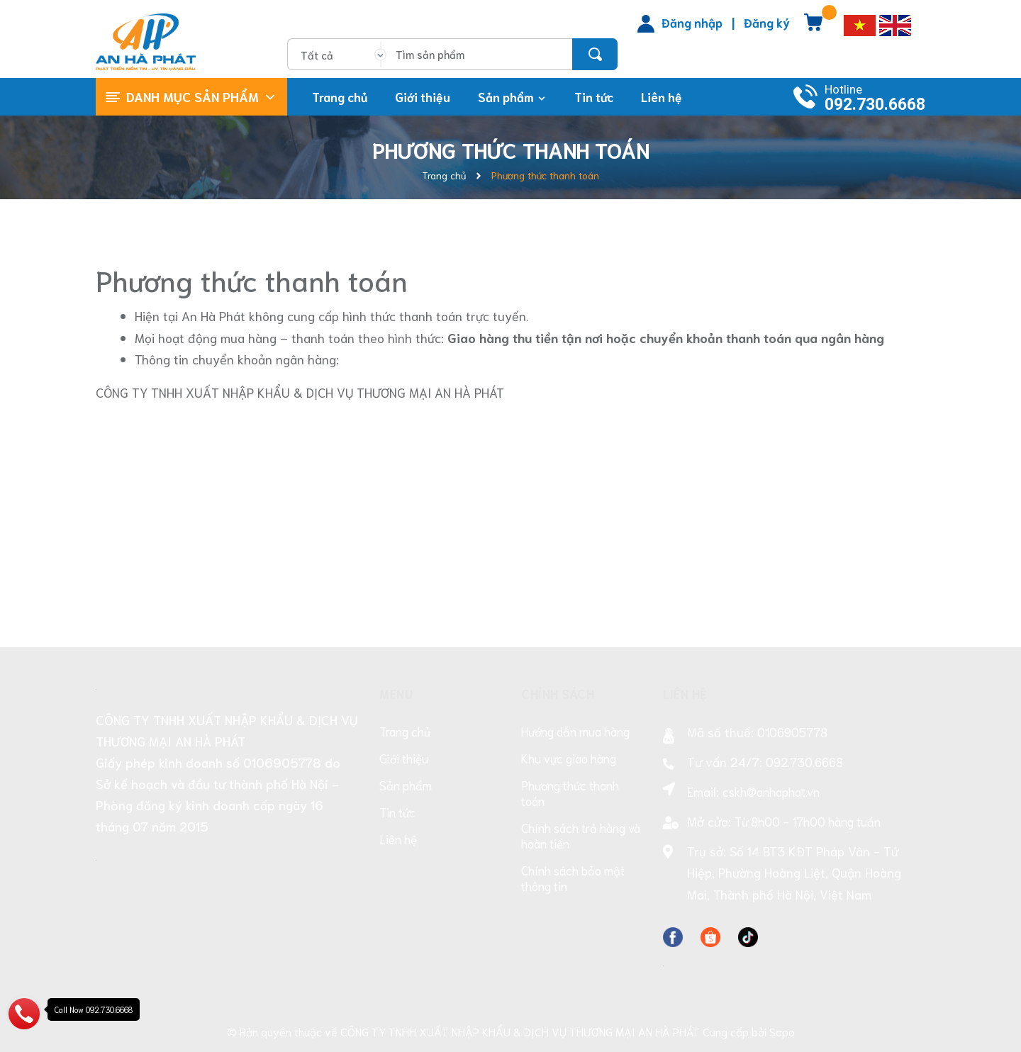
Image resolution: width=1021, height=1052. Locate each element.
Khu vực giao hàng (568, 758)
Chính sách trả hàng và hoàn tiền (580, 835)
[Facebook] (673, 934)
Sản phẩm (405, 785)
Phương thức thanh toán (252, 279)
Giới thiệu (403, 758)
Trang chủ (404, 731)
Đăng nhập (692, 22)
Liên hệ (398, 838)
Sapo (782, 1031)
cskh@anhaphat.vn (771, 791)
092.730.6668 (875, 104)
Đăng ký (767, 22)
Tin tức (397, 811)
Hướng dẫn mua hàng (575, 731)
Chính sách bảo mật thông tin (573, 877)
